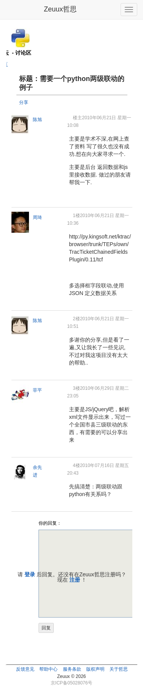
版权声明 (95, 669)
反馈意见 (25, 669)
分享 (23, 102)
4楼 (76, 465)
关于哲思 (118, 669)
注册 (74, 580)
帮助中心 (48, 669)
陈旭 (37, 119)
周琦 (37, 217)
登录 (29, 574)
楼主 (77, 117)
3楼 (76, 388)
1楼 (76, 215)
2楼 (76, 318)
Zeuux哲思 (60, 9)
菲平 (37, 390)
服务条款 (72, 669)
